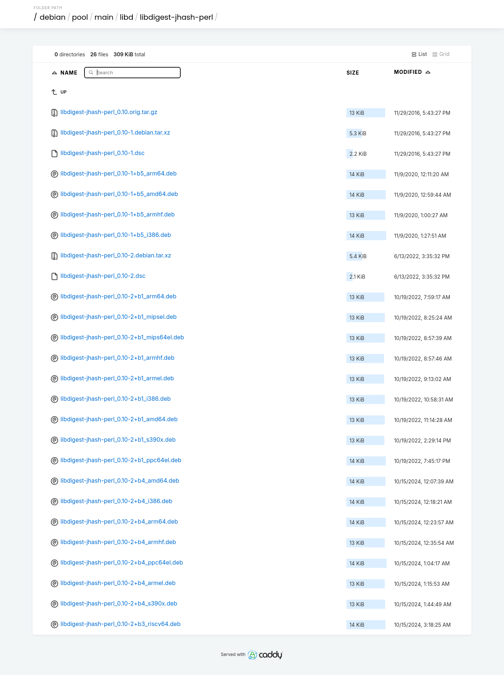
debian (53, 17)
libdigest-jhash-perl (176, 17)
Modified (413, 72)
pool (80, 17)
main (103, 17)
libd (126, 17)
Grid (441, 54)
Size (352, 72)
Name (69, 72)
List (419, 54)
